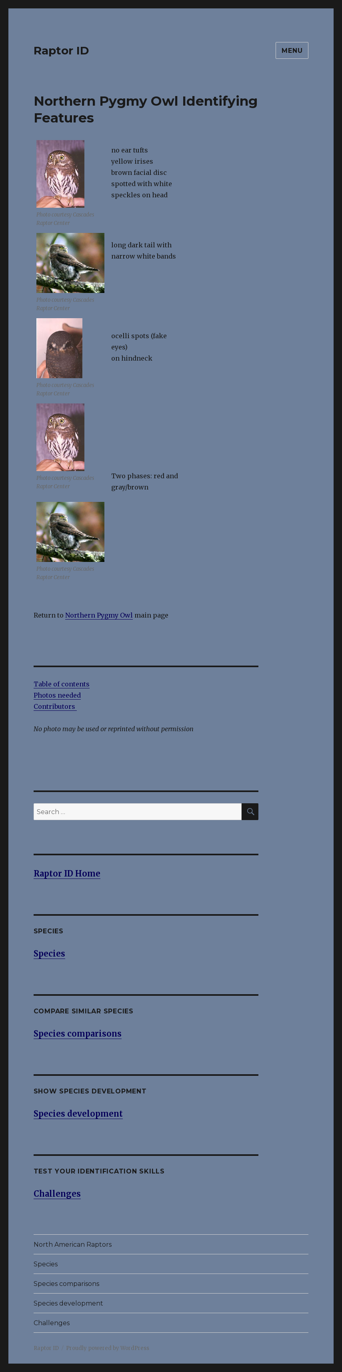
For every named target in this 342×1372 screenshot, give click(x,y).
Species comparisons (66, 1284)
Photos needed (57, 695)
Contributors (55, 706)
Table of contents (62, 684)
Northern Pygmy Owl (99, 615)
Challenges (52, 1323)
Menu (292, 50)
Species (46, 1264)
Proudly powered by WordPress (107, 1348)
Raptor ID (61, 50)
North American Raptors (73, 1244)
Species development (68, 1303)
